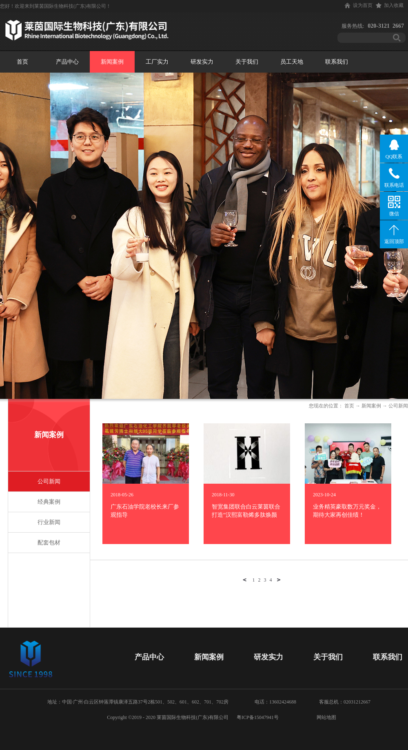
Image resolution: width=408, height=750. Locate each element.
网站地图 (325, 717)
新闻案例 (371, 406)
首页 (22, 62)
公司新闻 (398, 406)
